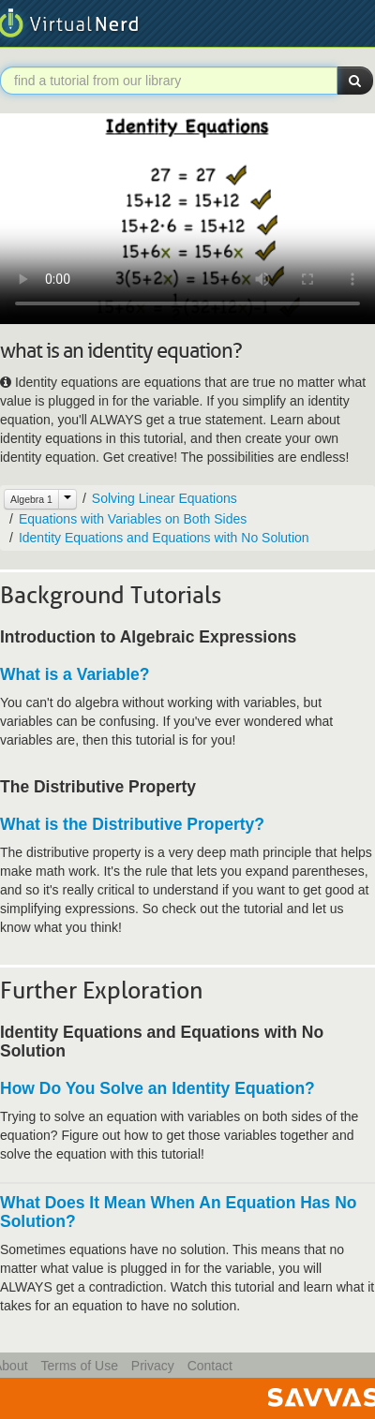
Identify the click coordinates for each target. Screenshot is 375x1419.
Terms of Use (78, 1365)
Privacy (152, 1365)
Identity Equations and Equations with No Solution (164, 537)
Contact (210, 1365)
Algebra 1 (31, 499)
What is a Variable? (75, 674)
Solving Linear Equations (164, 498)
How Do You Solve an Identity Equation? (157, 1088)
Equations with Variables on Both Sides (133, 518)
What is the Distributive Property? (132, 824)
